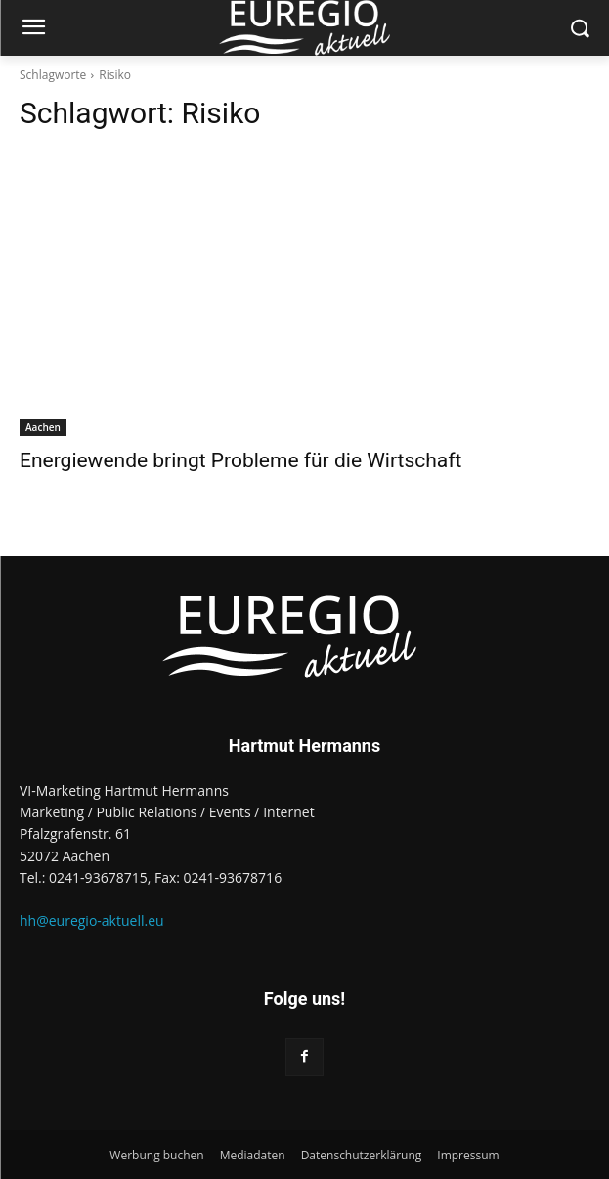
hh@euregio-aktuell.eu (92, 920)
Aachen (43, 427)
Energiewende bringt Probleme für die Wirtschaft (240, 460)
